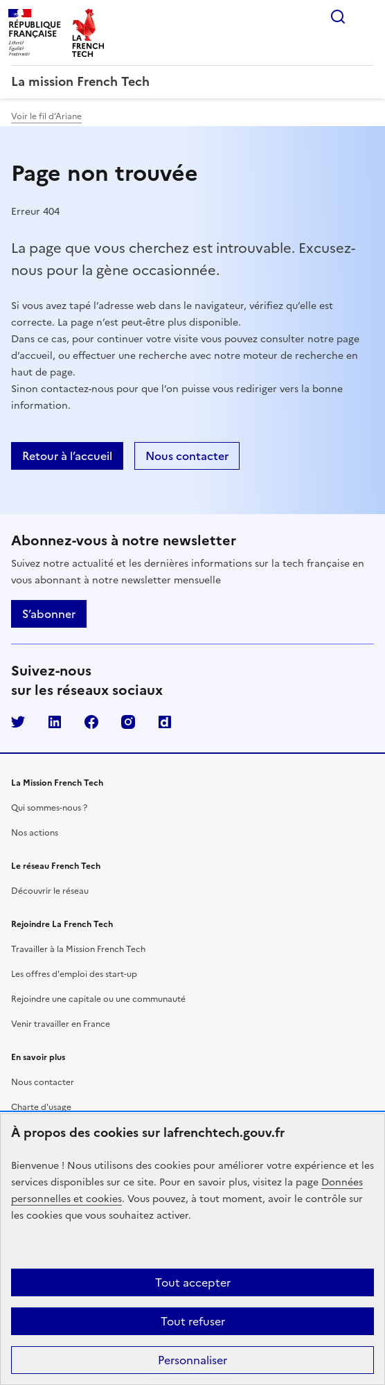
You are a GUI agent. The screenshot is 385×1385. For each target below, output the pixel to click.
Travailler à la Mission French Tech (78, 949)
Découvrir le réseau (50, 891)
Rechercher (338, 16)
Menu (365, 16)
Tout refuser (193, 1321)
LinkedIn (55, 722)
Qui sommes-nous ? (49, 808)
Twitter (18, 722)
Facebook (91, 722)
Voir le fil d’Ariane (46, 116)
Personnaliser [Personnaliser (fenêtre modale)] (192, 1360)
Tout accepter (193, 1282)
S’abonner (48, 614)
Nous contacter (187, 456)
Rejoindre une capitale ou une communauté (98, 999)
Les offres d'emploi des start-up (74, 974)
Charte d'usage (41, 1107)
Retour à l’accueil (67, 456)
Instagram (128, 722)
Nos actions (34, 833)
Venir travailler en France (60, 1024)
